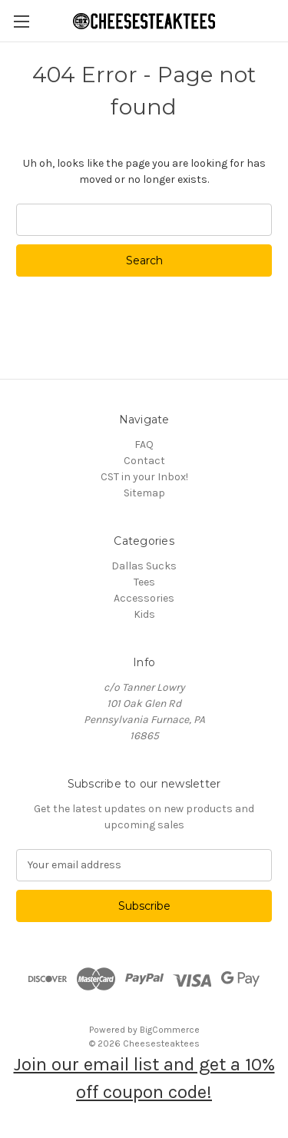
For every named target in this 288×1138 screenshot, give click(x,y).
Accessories (144, 598)
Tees (144, 582)
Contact (144, 460)
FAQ (144, 444)
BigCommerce (170, 1029)
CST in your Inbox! (144, 476)
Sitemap (144, 492)
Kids (144, 614)
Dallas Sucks (144, 565)
